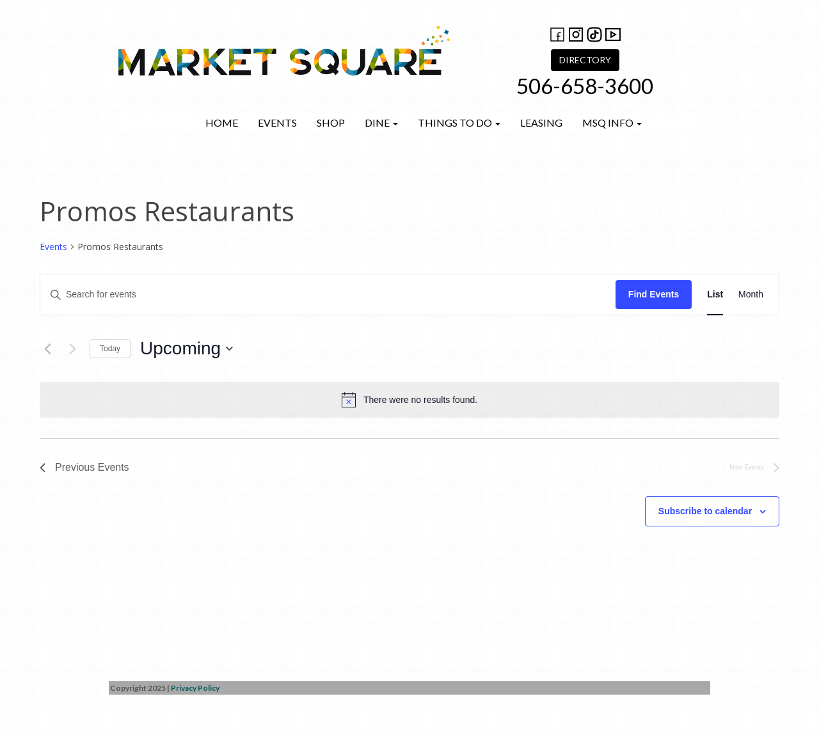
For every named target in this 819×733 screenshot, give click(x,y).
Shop (331, 122)
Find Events (653, 294)
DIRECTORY (585, 59)
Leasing (541, 122)
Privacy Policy (195, 688)
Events (277, 122)
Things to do (459, 122)
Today (110, 348)
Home (221, 122)
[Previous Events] (47, 348)
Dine (381, 122)
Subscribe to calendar (705, 511)
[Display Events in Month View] (750, 294)
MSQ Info (612, 122)
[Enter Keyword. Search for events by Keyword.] (328, 294)
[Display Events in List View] (715, 294)
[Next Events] (72, 348)
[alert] (409, 400)
